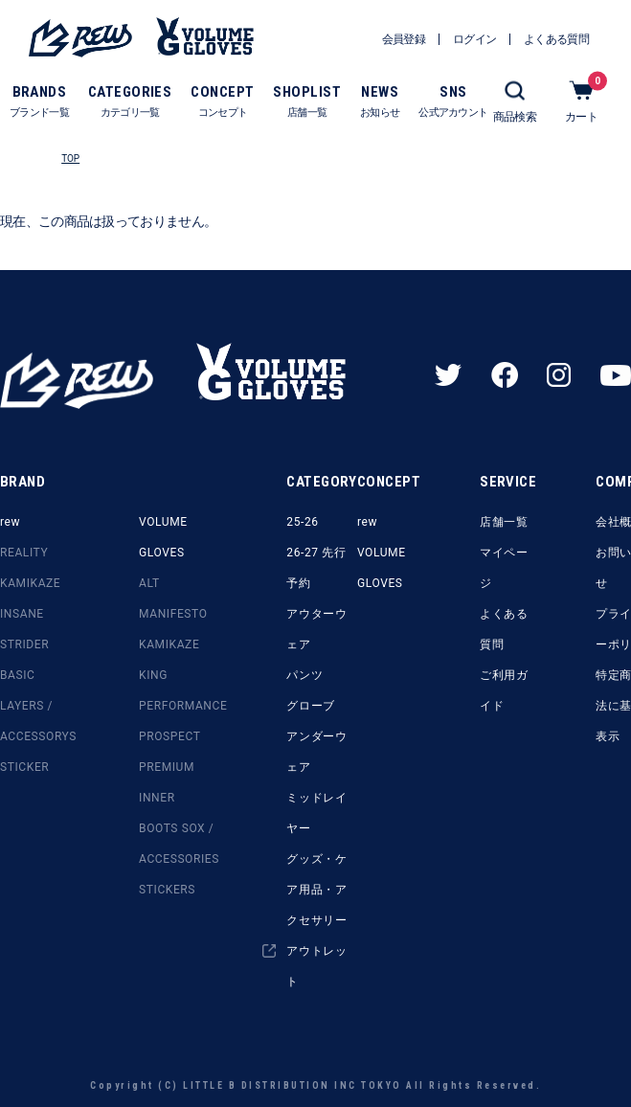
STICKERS (167, 889)
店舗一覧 (504, 522)
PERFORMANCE (183, 705)
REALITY (24, 552)
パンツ (304, 675)
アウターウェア (316, 629)
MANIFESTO (173, 614)
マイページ (504, 568)
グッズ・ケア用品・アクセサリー (316, 889)
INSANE (22, 614)
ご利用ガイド (504, 690)
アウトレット (316, 966)
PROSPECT (169, 736)
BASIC (17, 675)
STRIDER (24, 644)
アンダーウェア (316, 752)
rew (10, 522)
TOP (70, 158)
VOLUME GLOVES (163, 537)
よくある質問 (504, 629)
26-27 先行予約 (316, 568)
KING (153, 675)
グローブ (310, 705)
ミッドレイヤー (316, 813)
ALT (149, 583)
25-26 (302, 522)
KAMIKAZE (30, 583)
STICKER (24, 767)
